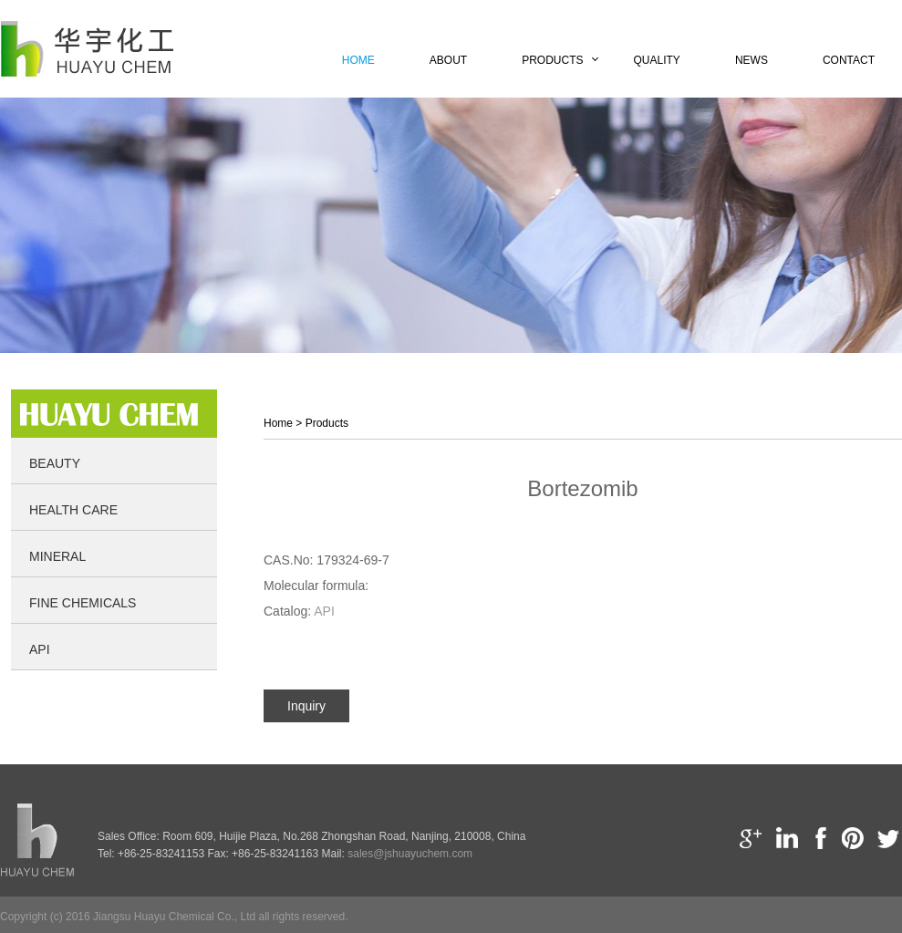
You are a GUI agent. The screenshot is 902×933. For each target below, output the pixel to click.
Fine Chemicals (82, 603)
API (39, 649)
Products (552, 60)
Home (358, 60)
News (751, 60)
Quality (657, 60)
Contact (849, 60)
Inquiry (306, 706)
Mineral (57, 556)
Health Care (73, 510)
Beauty (54, 463)
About (448, 60)
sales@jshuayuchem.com (409, 853)
